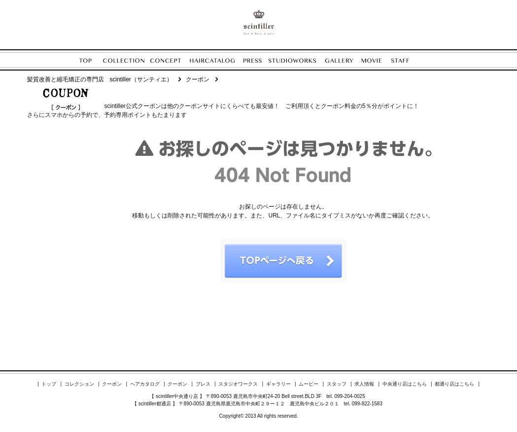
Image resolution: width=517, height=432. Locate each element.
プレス (203, 384)
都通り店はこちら (454, 384)
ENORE (258, 22)
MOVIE (376, 60)
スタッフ (336, 384)
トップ (48, 384)
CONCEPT (169, 60)
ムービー (308, 384)
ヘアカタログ (145, 384)
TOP (91, 60)
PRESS (255, 60)
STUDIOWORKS (296, 60)
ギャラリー (278, 384)
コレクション (79, 384)
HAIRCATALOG (216, 60)
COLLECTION (126, 60)
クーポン (112, 384)
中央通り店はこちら (404, 384)
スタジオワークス (238, 384)
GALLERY (343, 60)
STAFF (406, 60)
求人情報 (364, 384)
